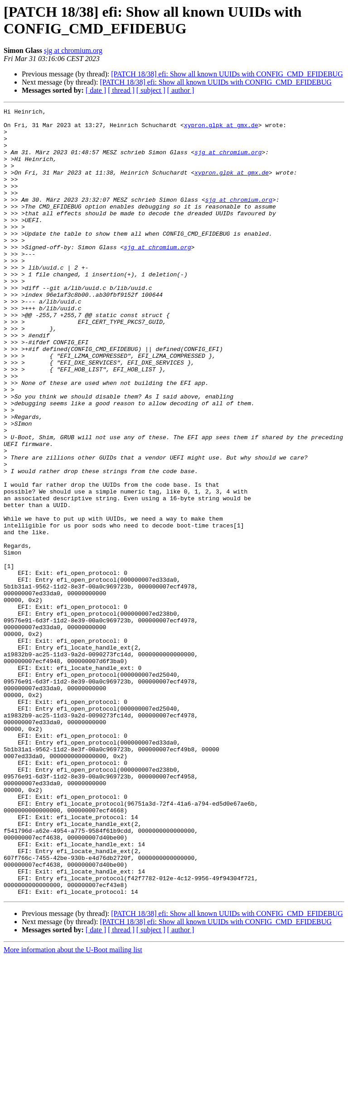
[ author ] (180, 90)
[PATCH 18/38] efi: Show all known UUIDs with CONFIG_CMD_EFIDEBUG (227, 74)
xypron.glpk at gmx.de (221, 129)
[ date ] (96, 90)
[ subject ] (150, 90)
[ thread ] (121, 90)
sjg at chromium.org (73, 50)
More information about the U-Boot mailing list (73, 1107)
